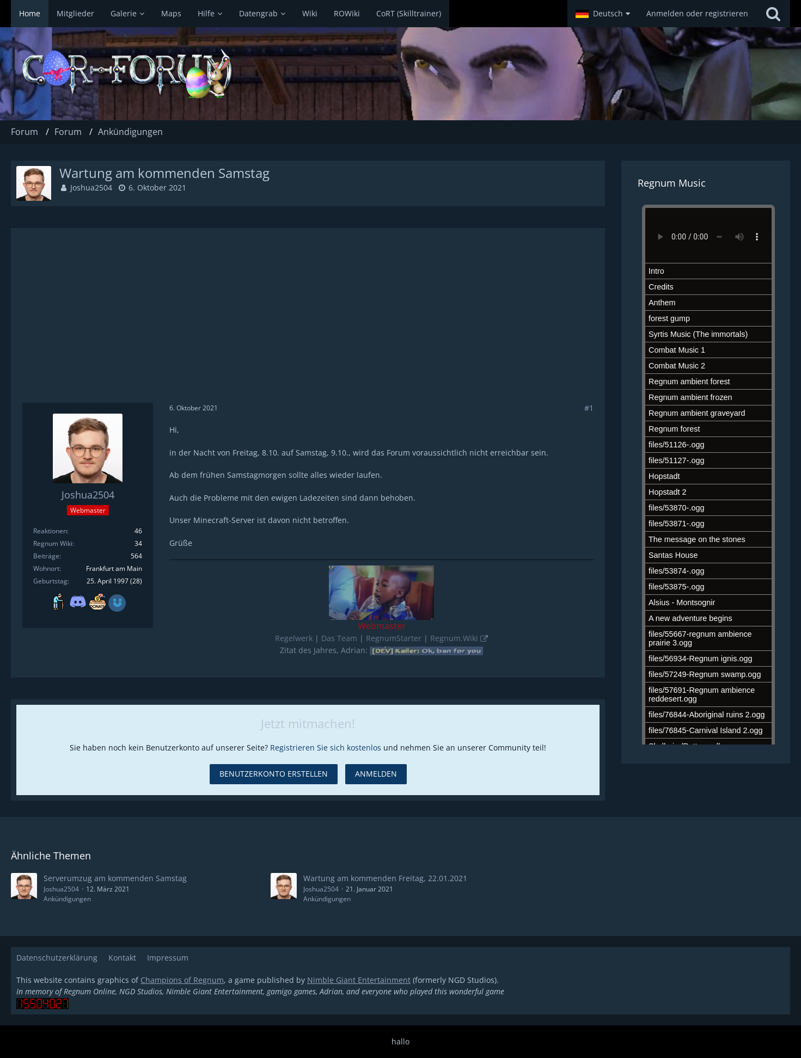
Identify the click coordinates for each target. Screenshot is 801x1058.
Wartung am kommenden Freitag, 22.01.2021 (385, 878)
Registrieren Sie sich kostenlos (325, 747)
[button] (602, 13)
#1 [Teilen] (589, 408)
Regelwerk (294, 638)
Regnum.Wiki (454, 638)
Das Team (339, 638)
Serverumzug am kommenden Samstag (115, 878)
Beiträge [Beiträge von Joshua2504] (46, 556)
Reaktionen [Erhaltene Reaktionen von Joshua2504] (50, 531)
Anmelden (376, 773)
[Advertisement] (308, 321)
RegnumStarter (393, 638)
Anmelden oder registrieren (697, 13)
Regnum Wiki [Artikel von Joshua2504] (52, 543)
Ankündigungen (67, 898)
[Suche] (773, 13)
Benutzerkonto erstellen (273, 773)
